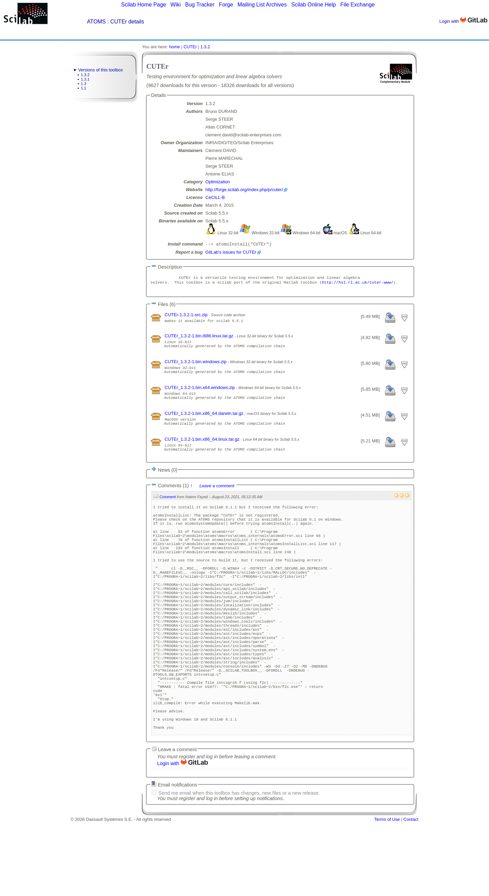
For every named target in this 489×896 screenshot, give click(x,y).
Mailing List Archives (262, 4)
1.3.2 (85, 75)
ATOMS (96, 21)
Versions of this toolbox (100, 69)
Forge (226, 4)
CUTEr (190, 46)
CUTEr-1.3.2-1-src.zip (187, 317)
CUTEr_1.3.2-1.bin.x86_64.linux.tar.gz (203, 454)
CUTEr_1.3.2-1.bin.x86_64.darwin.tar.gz (205, 425)
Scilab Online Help (313, 4)
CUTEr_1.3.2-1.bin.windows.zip (196, 367)
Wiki (175, 4)
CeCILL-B (215, 197)
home (174, 46)
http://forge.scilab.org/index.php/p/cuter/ (244, 189)
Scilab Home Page (143, 4)
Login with (463, 21)
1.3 (83, 84)
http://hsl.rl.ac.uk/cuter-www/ (357, 284)
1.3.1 (85, 79)
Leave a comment (216, 503)
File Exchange (357, 4)
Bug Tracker (199, 4)
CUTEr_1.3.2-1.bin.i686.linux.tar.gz (200, 338)
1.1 (83, 88)
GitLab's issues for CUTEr (230, 252)
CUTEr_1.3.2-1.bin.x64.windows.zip (200, 396)
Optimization (217, 181)
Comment (168, 515)
